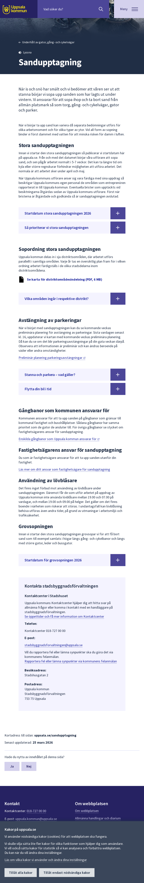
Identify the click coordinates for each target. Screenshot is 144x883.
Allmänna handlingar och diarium (98, 818)
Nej (29, 766)
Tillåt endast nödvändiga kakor (67, 872)
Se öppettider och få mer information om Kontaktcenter (64, 616)
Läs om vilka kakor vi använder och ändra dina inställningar (45, 860)
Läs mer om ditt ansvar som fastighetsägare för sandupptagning (64, 469)
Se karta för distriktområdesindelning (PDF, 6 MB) (64, 279)
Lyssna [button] (27, 52)
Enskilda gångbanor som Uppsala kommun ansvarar (59, 439)
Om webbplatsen (87, 811)
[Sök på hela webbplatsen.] (68, 9)
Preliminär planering (52, 357)
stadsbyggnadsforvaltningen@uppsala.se (53, 645)
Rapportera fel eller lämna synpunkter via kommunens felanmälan (71, 661)
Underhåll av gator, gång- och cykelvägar (48, 42)
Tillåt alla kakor (20, 872)
